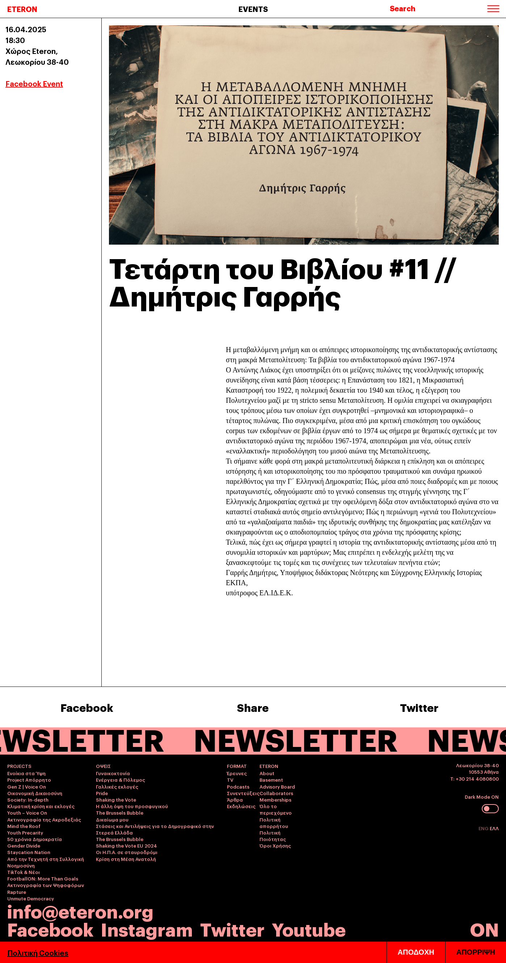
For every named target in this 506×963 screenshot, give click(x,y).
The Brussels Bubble (119, 812)
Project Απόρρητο (29, 779)
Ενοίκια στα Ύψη (26, 773)
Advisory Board (277, 786)
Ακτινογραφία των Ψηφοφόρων (45, 885)
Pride (102, 793)
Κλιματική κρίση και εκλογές (41, 806)
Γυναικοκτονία (113, 773)
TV (230, 779)
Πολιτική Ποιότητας (273, 835)
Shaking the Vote (116, 799)
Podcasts (238, 786)
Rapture (16, 891)
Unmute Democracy (30, 898)
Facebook (86, 707)
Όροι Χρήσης (275, 845)
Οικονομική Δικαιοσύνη (34, 793)
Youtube (309, 928)
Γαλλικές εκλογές (117, 786)
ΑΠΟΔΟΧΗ (416, 952)
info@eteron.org (80, 910)
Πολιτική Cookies (37, 952)
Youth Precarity (25, 832)
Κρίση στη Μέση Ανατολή (126, 859)
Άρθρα (235, 799)
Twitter (419, 707)
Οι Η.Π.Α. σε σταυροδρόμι (126, 852)
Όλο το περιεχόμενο (276, 809)
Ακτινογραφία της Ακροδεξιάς (44, 819)
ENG (484, 828)
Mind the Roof (24, 826)
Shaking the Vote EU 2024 (126, 845)
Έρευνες (237, 773)
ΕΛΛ (494, 828)
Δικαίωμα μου (112, 819)
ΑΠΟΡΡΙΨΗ (475, 952)
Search (403, 8)
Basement (271, 779)
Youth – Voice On (27, 812)
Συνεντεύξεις (243, 793)
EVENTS (253, 9)
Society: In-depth (28, 799)
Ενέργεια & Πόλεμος (120, 779)
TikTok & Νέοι (23, 872)
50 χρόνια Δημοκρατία (34, 839)
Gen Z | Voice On (26, 786)
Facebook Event (34, 83)
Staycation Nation (28, 852)
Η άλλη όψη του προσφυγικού (132, 806)
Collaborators (276, 793)
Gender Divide (23, 845)
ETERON (22, 8)
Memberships (275, 799)
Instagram (147, 928)
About (267, 773)
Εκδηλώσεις (241, 806)
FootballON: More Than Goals (42, 878)
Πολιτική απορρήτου (274, 822)
